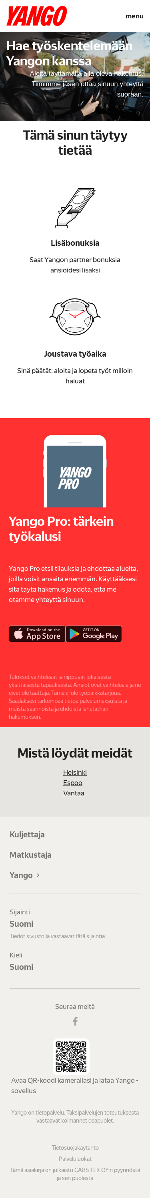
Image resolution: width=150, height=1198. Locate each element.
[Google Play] (94, 634)
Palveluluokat (75, 1159)
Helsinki (75, 772)
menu (135, 16)
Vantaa (73, 793)
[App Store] (37, 634)
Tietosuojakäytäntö (75, 1148)
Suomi (21, 924)
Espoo (72, 783)
